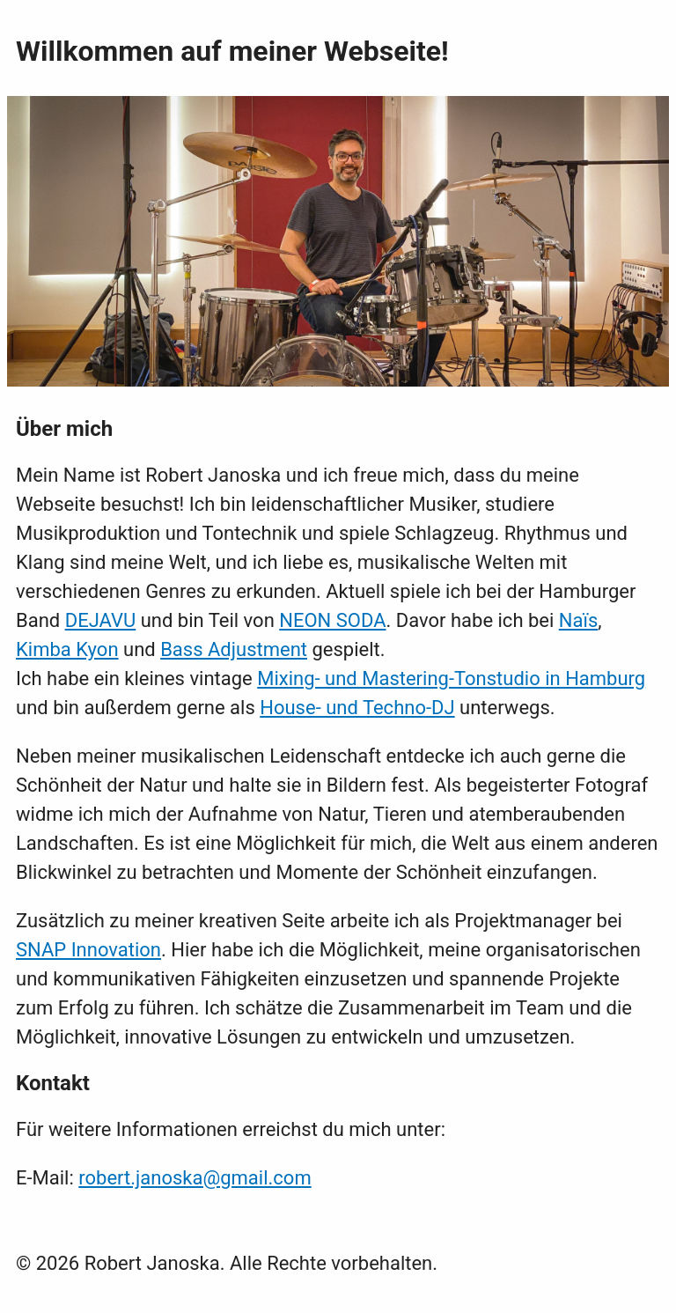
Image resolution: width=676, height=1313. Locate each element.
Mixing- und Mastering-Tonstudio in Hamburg (451, 679)
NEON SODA (332, 620)
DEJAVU (100, 620)
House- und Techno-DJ (357, 708)
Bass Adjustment (233, 649)
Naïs (578, 620)
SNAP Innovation (88, 950)
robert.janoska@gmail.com (194, 1178)
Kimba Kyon (67, 649)
